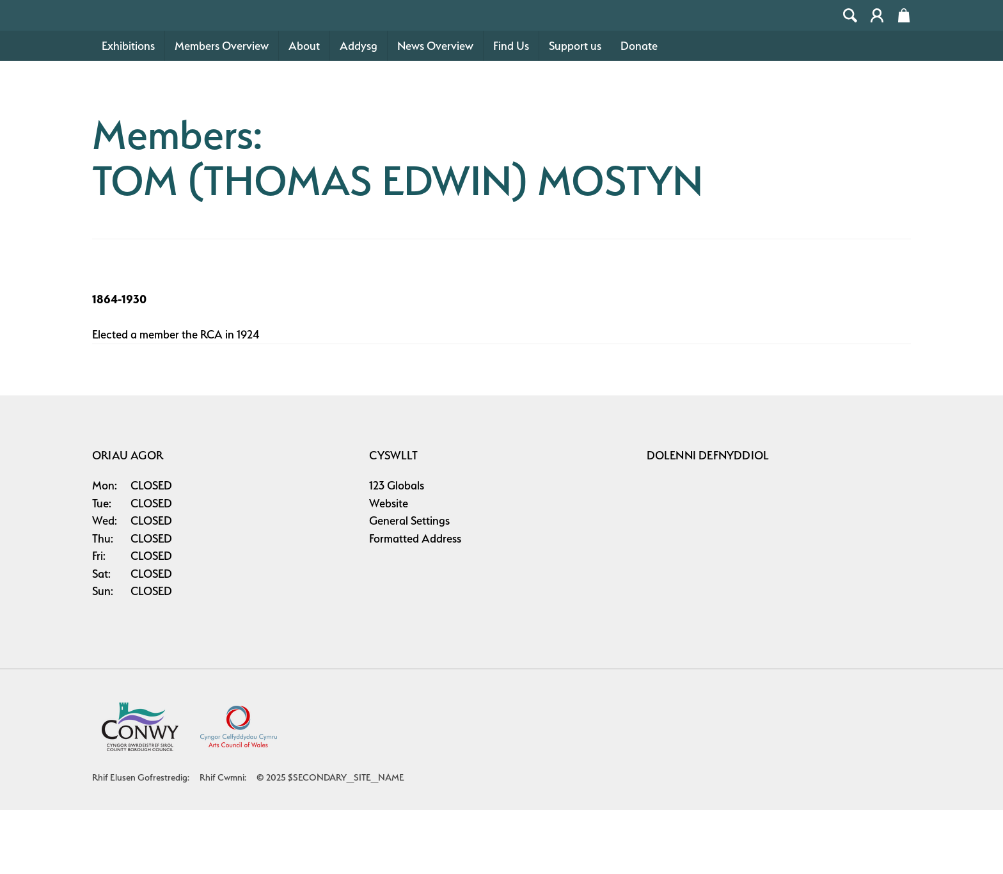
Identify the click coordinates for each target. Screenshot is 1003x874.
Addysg (358, 109)
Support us (575, 109)
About (304, 109)
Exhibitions (128, 109)
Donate (639, 109)
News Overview (435, 109)
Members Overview (222, 109)
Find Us (511, 109)
